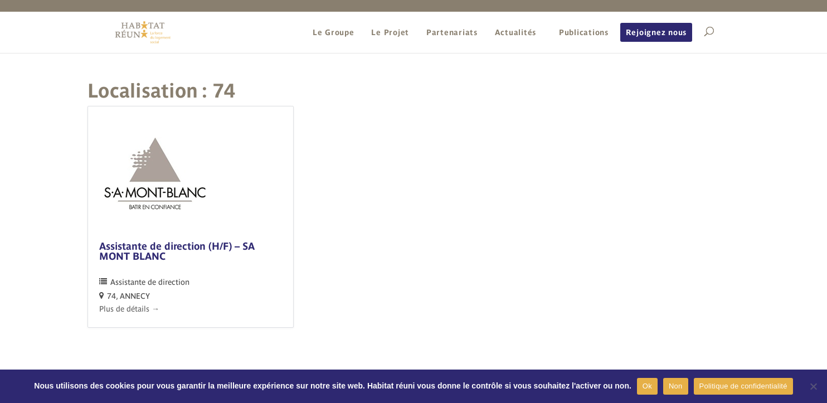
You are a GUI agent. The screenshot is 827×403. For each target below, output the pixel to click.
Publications (584, 32)
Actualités (516, 32)
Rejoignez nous (656, 32)
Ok (647, 386)
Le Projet (390, 32)
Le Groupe (333, 32)
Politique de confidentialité (743, 386)
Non (676, 386)
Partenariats (452, 32)
